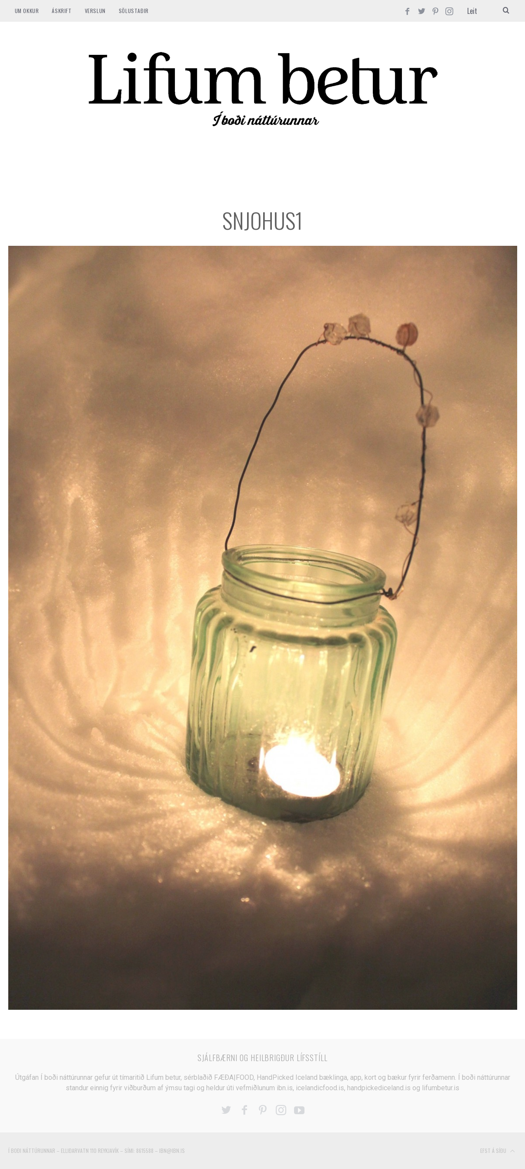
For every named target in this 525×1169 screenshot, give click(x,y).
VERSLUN (95, 10)
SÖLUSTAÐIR (134, 10)
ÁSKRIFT (61, 10)
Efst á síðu (497, 1151)
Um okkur (27, 10)
